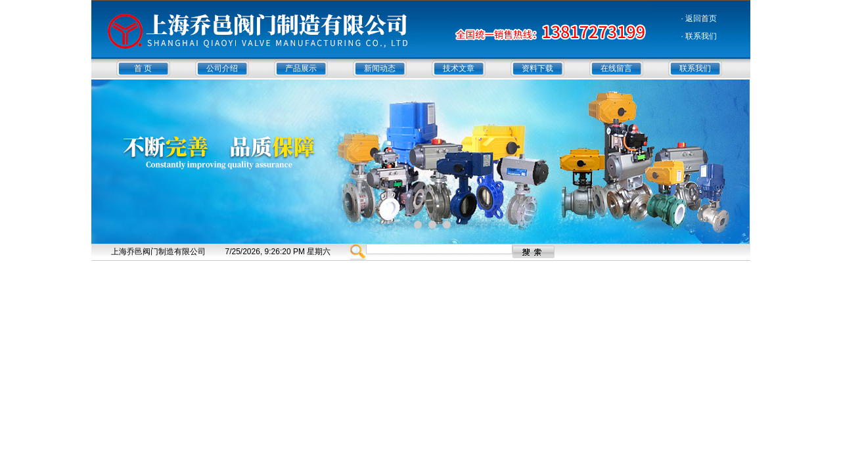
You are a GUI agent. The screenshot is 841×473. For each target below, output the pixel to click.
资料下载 (537, 68)
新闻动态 (380, 68)
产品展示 (301, 68)
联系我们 (695, 68)
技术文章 (458, 68)
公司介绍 (222, 68)
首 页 (143, 68)
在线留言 (616, 68)
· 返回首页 (699, 18)
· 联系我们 (699, 36)
